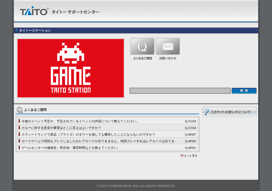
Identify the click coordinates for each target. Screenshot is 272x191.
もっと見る (190, 155)
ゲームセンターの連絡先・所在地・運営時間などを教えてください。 (71, 148)
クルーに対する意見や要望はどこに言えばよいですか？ (61, 128)
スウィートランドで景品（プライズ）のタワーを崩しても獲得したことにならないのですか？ (88, 134)
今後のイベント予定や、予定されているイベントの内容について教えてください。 (80, 121)
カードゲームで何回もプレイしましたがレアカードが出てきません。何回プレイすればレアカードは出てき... (99, 141)
